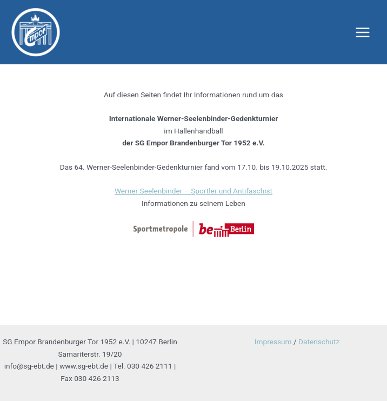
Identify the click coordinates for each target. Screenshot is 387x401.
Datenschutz (318, 341)
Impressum (273, 341)
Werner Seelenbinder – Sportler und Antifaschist (193, 190)
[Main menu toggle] (363, 32)
